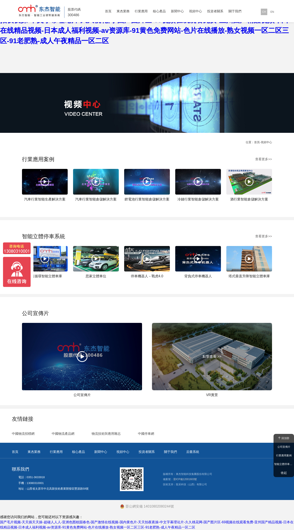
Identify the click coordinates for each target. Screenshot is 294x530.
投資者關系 (215, 11)
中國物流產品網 (63, 433)
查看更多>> (263, 159)
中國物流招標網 (23, 433)
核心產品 (159, 11)
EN (272, 11)
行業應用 (141, 11)
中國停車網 (146, 433)
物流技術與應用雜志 (106, 433)
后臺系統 (192, 452)
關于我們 (234, 11)
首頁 (108, 11)
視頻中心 (195, 11)
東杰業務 (123, 11)
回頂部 (283, 438)
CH (264, 11)
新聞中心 (177, 11)
